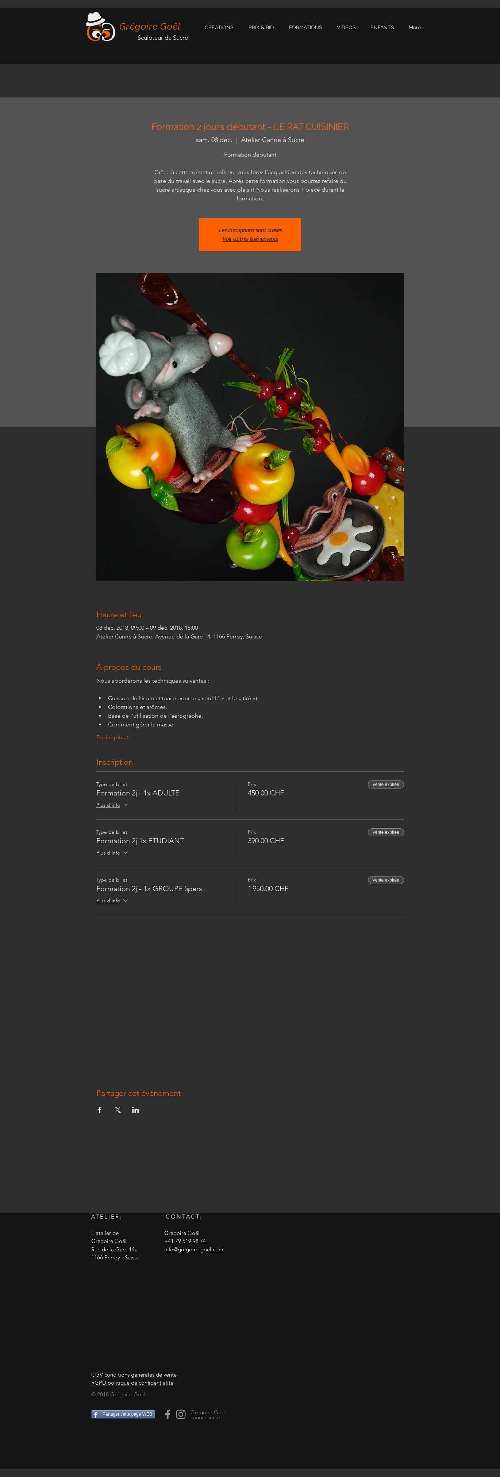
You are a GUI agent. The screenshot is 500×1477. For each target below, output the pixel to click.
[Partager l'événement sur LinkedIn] (135, 1110)
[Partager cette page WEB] (123, 1414)
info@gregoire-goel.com (193, 1249)
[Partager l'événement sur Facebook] (99, 1110)
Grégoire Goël (150, 26)
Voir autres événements (250, 239)
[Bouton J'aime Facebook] (136, 1441)
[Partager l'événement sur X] (117, 1110)
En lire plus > (113, 737)
